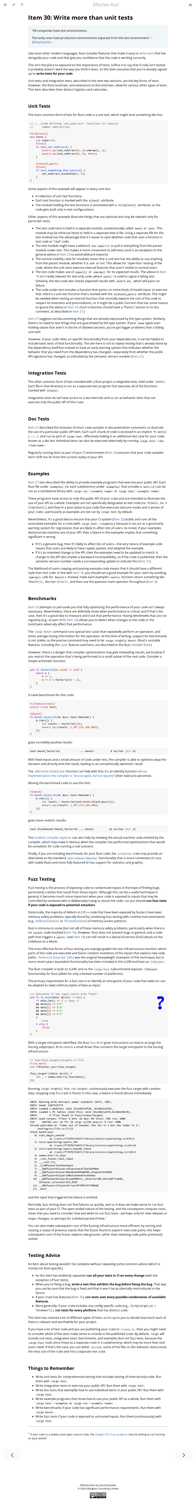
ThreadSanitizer (75, 921)
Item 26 (77, 1297)
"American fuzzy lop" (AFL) (56, 957)
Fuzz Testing (41, 879)
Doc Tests (38, 419)
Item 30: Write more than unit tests (80, 17)
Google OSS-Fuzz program (111, 1434)
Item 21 (137, 356)
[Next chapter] (184, 1455)
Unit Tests (39, 106)
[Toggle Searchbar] (22, 4)
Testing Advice (44, 1255)
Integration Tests (47, 373)
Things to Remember (51, 1368)
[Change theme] (14, 4)
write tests (146, 53)
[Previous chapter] (12, 1455)
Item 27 (78, 311)
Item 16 (70, 932)
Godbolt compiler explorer (53, 838)
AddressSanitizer (47, 921)
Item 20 (33, 607)
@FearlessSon (41, 42)
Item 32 (111, 453)
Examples (38, 473)
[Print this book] (190, 5)
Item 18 (73, 307)
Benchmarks (42, 598)
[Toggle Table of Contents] (5, 4)
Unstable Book (140, 645)
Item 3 (151, 582)
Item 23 (65, 254)
